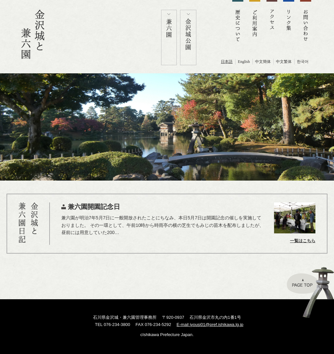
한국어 (303, 61)
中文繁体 (284, 61)
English (244, 61)
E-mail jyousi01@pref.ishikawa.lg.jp (209, 324)
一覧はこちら (302, 240)
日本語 (227, 61)
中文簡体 (263, 61)
